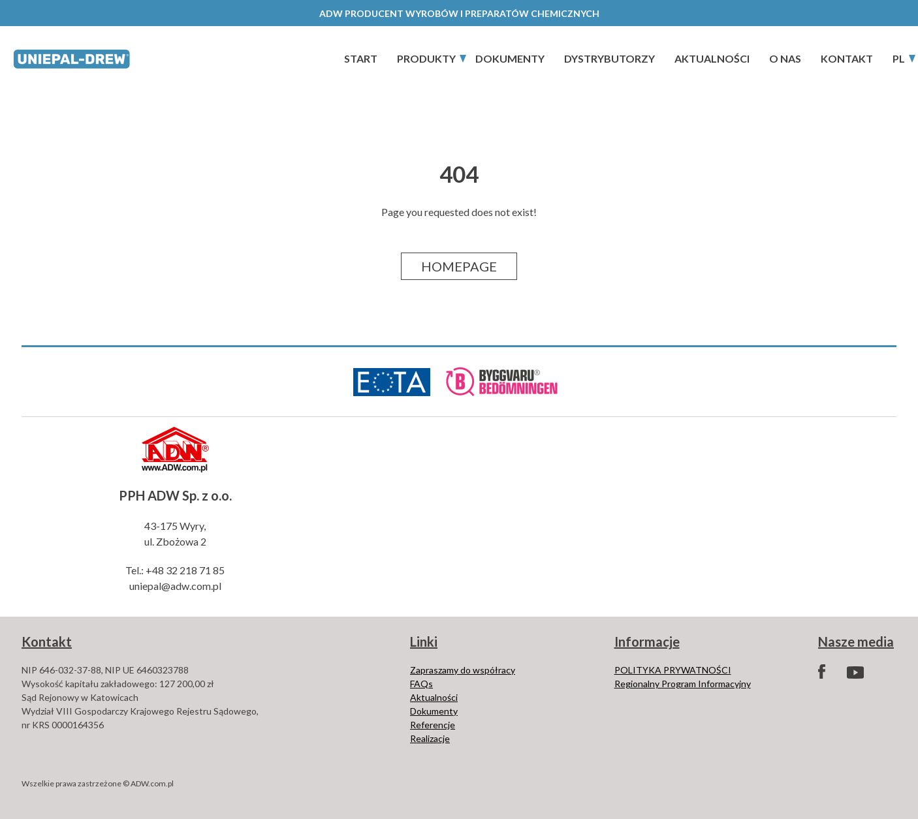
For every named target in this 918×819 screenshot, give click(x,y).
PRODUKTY (426, 58)
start (360, 58)
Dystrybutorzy (609, 58)
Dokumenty (510, 58)
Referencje (432, 724)
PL (899, 58)
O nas (785, 58)
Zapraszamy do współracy (462, 669)
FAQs (421, 683)
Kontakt (847, 58)
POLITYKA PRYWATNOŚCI (672, 669)
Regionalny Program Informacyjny (682, 683)
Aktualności (712, 58)
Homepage (459, 266)
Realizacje (430, 738)
